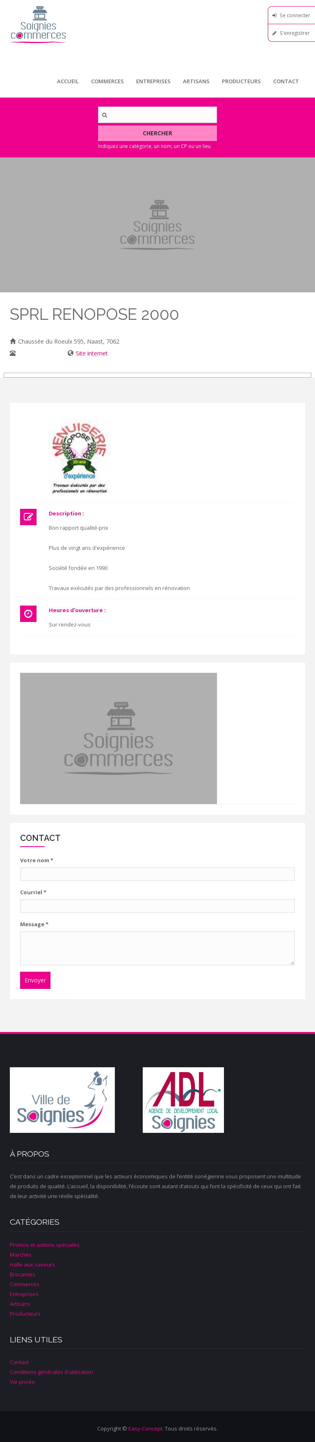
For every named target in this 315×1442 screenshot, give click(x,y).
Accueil (68, 81)
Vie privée (22, 1381)
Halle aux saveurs (32, 1264)
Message (34, 924)
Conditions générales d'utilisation (51, 1372)
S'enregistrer (295, 33)
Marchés (21, 1254)
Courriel (33, 892)
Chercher (157, 133)
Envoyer (35, 980)
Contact (286, 81)
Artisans (196, 81)
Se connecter (295, 15)
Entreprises (153, 81)
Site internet (92, 353)
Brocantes (22, 1274)
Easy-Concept (145, 1428)
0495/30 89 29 (37, 353)
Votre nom (36, 860)
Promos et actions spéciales (45, 1244)
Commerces (107, 81)
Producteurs (241, 81)
